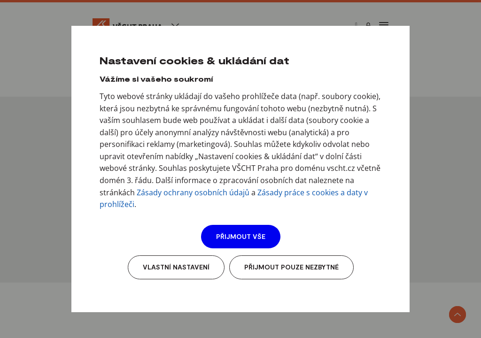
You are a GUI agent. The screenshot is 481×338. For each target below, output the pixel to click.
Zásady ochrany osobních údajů (193, 192)
